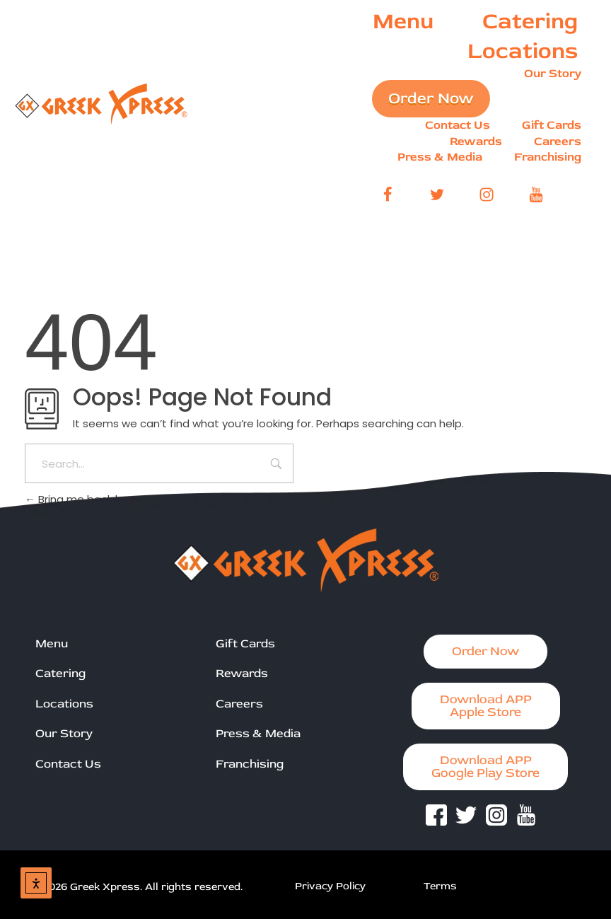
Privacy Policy (330, 886)
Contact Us (68, 763)
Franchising (250, 763)
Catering (60, 673)
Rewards (242, 673)
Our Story (64, 733)
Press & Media (258, 733)
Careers (239, 703)
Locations (64, 703)
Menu (51, 643)
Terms (440, 886)
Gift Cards (245, 643)
